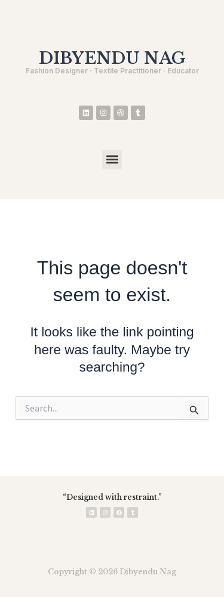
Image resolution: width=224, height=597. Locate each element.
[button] (112, 159)
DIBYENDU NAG (112, 58)
